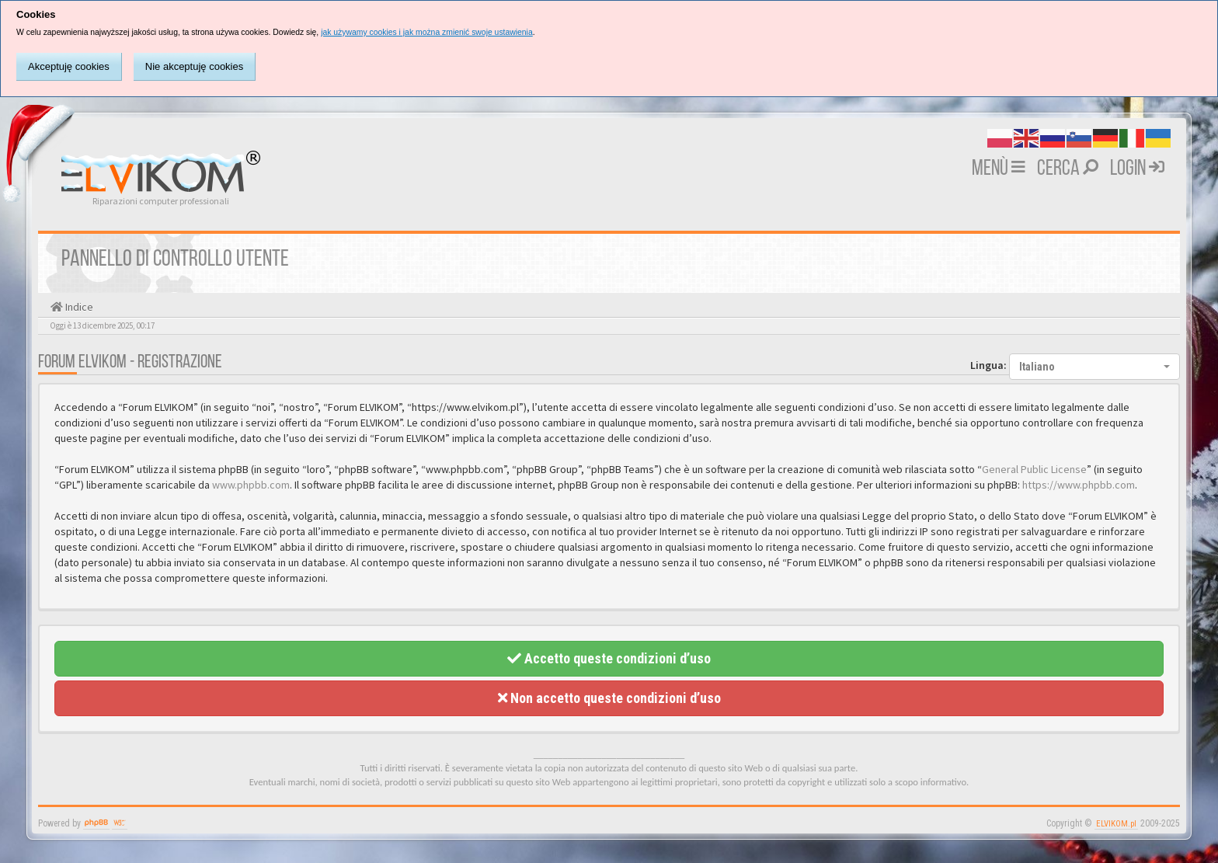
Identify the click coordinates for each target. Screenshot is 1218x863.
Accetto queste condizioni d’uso (609, 658)
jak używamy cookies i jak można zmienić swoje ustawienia (427, 32)
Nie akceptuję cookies (194, 66)
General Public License (1034, 469)
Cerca (1067, 169)
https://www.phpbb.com (1078, 485)
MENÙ (998, 169)
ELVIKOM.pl (1116, 824)
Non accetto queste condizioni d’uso (609, 698)
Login (1137, 169)
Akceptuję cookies (69, 66)
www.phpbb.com (251, 485)
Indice (78, 307)
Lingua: (988, 365)
